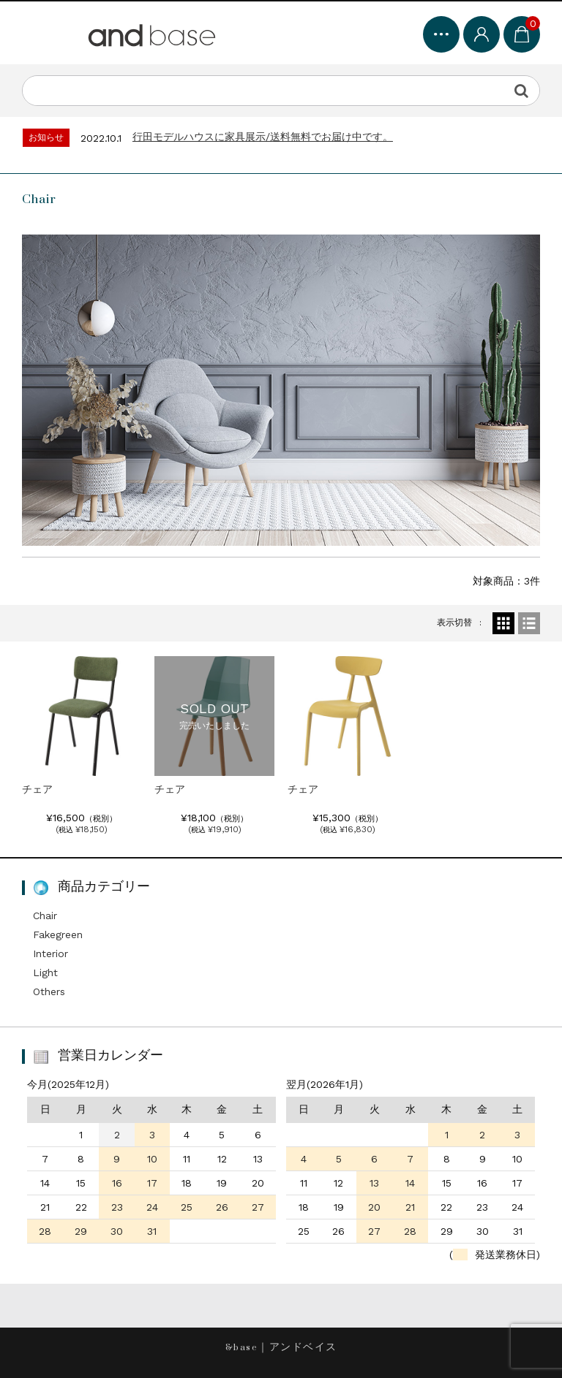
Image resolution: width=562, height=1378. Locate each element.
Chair (45, 915)
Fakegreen (58, 934)
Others (49, 991)
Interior (50, 953)
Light (45, 972)
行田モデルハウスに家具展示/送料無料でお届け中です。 (262, 136)
